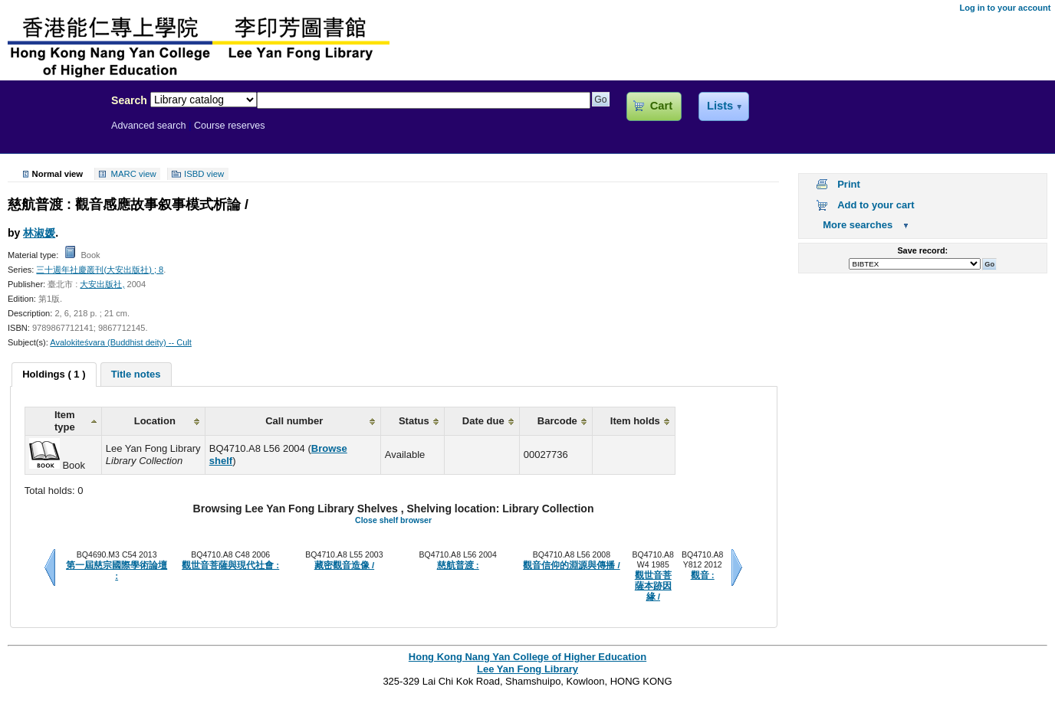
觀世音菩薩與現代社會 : (230, 565)
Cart (661, 106)
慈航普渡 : (458, 565)
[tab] (54, 374)
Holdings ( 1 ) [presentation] (53, 374)
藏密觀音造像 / (344, 565)
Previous (50, 567)
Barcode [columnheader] (557, 421)
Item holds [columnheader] (635, 421)
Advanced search (148, 125)
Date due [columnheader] (483, 421)
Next (737, 567)
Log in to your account (1004, 7)
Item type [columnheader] (64, 421)
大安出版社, (102, 284)
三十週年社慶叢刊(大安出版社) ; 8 (99, 269)
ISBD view (204, 173)
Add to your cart (875, 205)
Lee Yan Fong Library (51, 133)
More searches (857, 225)
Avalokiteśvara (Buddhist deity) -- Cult (121, 342)
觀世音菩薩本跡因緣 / (653, 586)
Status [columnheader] (414, 421)
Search (129, 100)
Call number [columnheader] (294, 421)
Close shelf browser (393, 520)
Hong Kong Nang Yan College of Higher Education (527, 656)
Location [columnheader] (155, 421)
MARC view (133, 173)
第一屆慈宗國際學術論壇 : (116, 571)
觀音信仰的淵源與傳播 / (571, 565)
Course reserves (229, 125)
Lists (720, 106)
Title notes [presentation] (136, 374)
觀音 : (703, 575)
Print (848, 184)
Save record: (922, 250)
